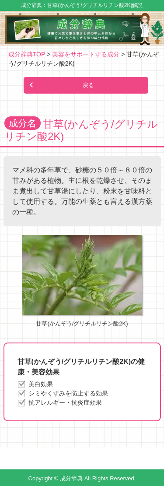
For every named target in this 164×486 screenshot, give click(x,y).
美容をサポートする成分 (85, 54)
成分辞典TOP (26, 54)
